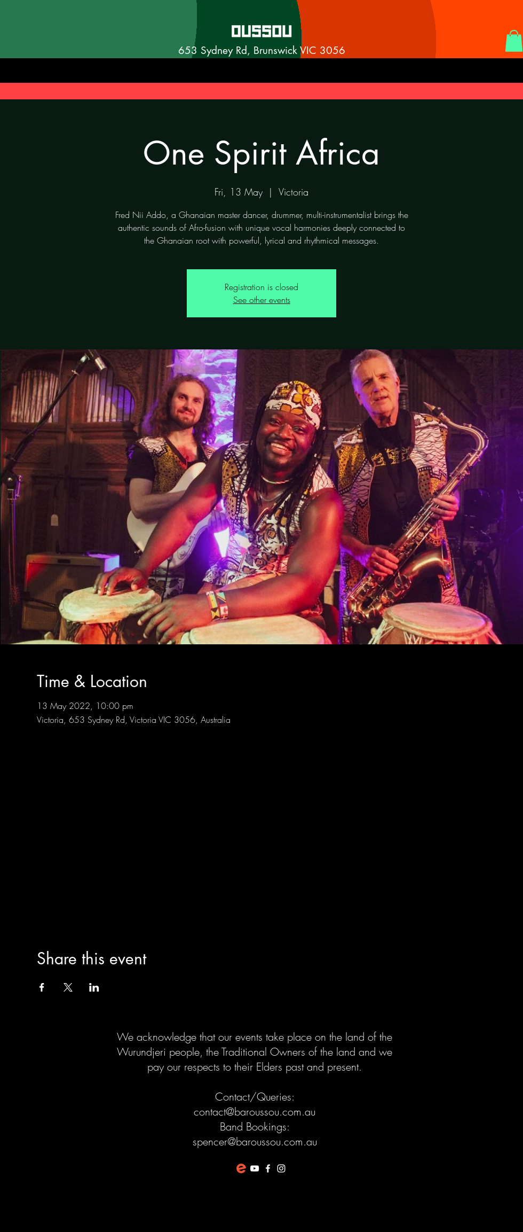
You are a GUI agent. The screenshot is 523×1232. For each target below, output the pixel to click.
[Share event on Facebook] (42, 987)
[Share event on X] (68, 987)
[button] (514, 41)
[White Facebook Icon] (268, 1168)
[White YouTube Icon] (254, 1168)
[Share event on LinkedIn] (94, 987)
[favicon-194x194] (241, 1168)
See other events (261, 300)
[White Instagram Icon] (281, 1168)
